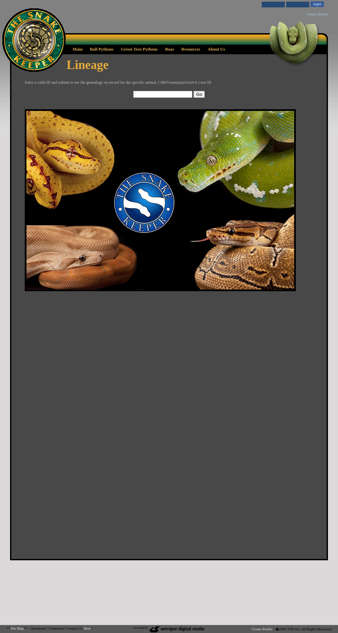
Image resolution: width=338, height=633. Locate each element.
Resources (190, 49)
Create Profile (262, 629)
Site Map (17, 628)
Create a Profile (317, 14)
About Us (216, 49)
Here (87, 628)
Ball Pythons (101, 49)
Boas (169, 49)
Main (78, 49)
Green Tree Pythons (139, 49)
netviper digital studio (176, 628)
